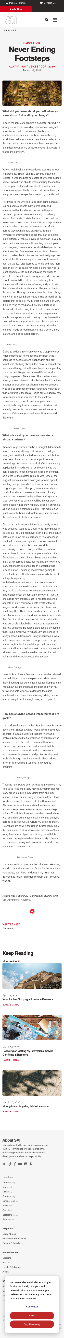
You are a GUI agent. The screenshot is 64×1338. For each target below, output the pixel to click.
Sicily (5, 1210)
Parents (6, 1262)
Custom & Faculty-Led (13, 1243)
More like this (9, 961)
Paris (4, 1219)
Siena (5, 1205)
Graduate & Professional (14, 1238)
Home (5, 30)
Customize (32, 1306)
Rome (5, 1187)
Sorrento (6, 1196)
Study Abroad (9, 1234)
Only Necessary (32, 1324)
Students (6, 1257)
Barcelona (32, 43)
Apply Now (16, 9)
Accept (32, 1315)
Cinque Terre (8, 1201)
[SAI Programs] (11, 19)
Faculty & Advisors (11, 1267)
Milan (5, 1191)
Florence (6, 1182)
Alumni (5, 1271)
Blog (13, 30)
